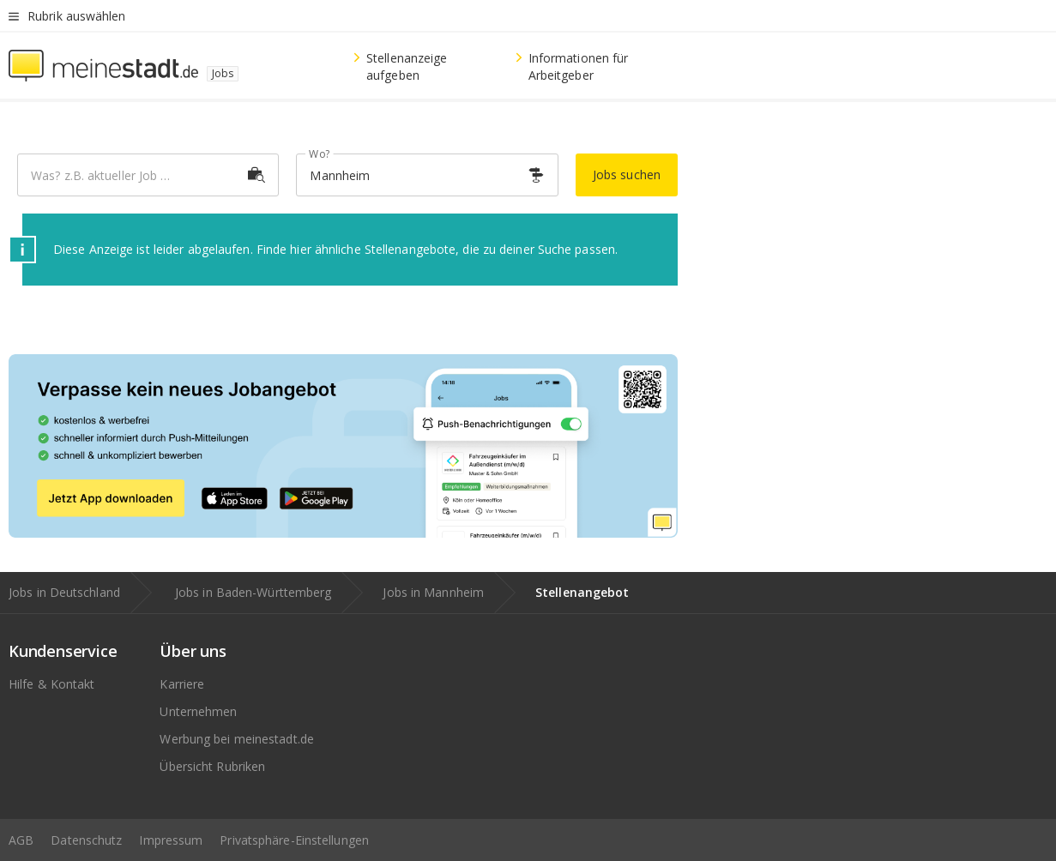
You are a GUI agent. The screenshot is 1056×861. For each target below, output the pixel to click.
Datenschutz (86, 840)
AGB (21, 840)
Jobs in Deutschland (64, 592)
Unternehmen (198, 711)
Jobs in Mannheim (433, 592)
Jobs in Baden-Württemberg (253, 592)
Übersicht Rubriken (212, 766)
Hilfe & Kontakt (52, 684)
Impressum (170, 840)
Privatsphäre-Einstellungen (294, 840)
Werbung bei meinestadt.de (237, 739)
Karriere (182, 684)
